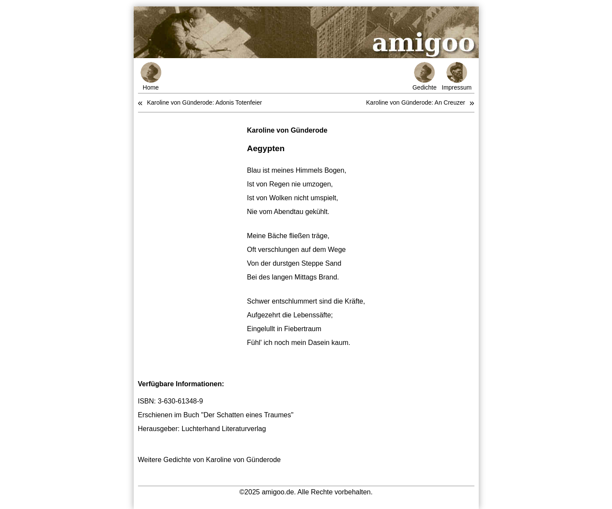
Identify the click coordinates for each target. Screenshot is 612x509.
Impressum (456, 76)
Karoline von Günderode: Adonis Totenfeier (204, 102)
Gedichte (424, 76)
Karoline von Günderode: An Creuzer (415, 102)
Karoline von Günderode (287, 130)
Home (151, 76)
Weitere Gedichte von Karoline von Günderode (209, 459)
